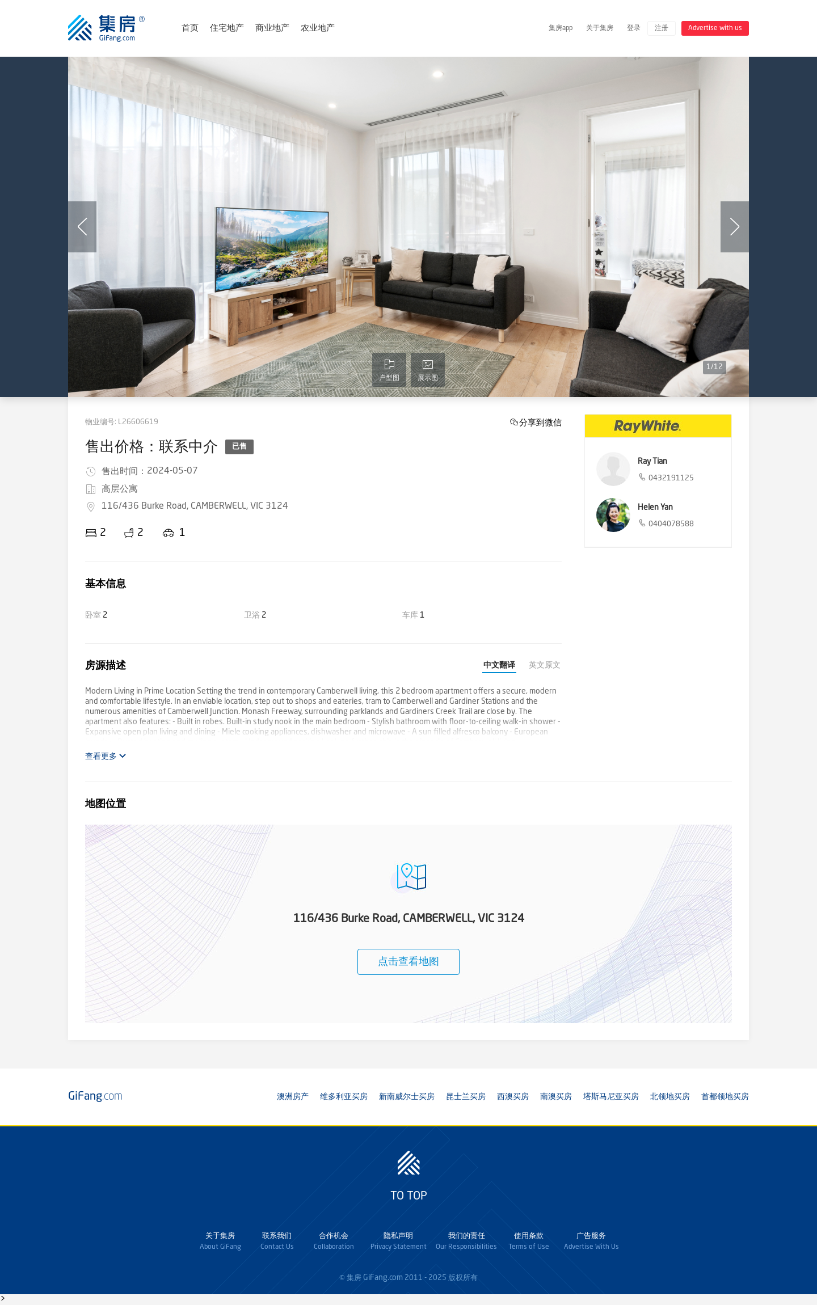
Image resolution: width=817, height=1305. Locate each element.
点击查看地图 (408, 962)
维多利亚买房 (344, 1097)
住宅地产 (227, 28)
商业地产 (272, 28)
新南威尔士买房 (407, 1097)
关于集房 (599, 28)
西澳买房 (513, 1097)
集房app (560, 28)
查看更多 (106, 756)
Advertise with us (715, 28)
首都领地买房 (725, 1097)
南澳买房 (556, 1097)
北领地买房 (670, 1097)
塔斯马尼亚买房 (611, 1097)
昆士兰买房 (466, 1097)
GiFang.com (383, 1278)
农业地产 (318, 28)
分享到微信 (540, 422)
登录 (634, 28)
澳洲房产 (293, 1097)
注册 (661, 28)
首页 (190, 28)
